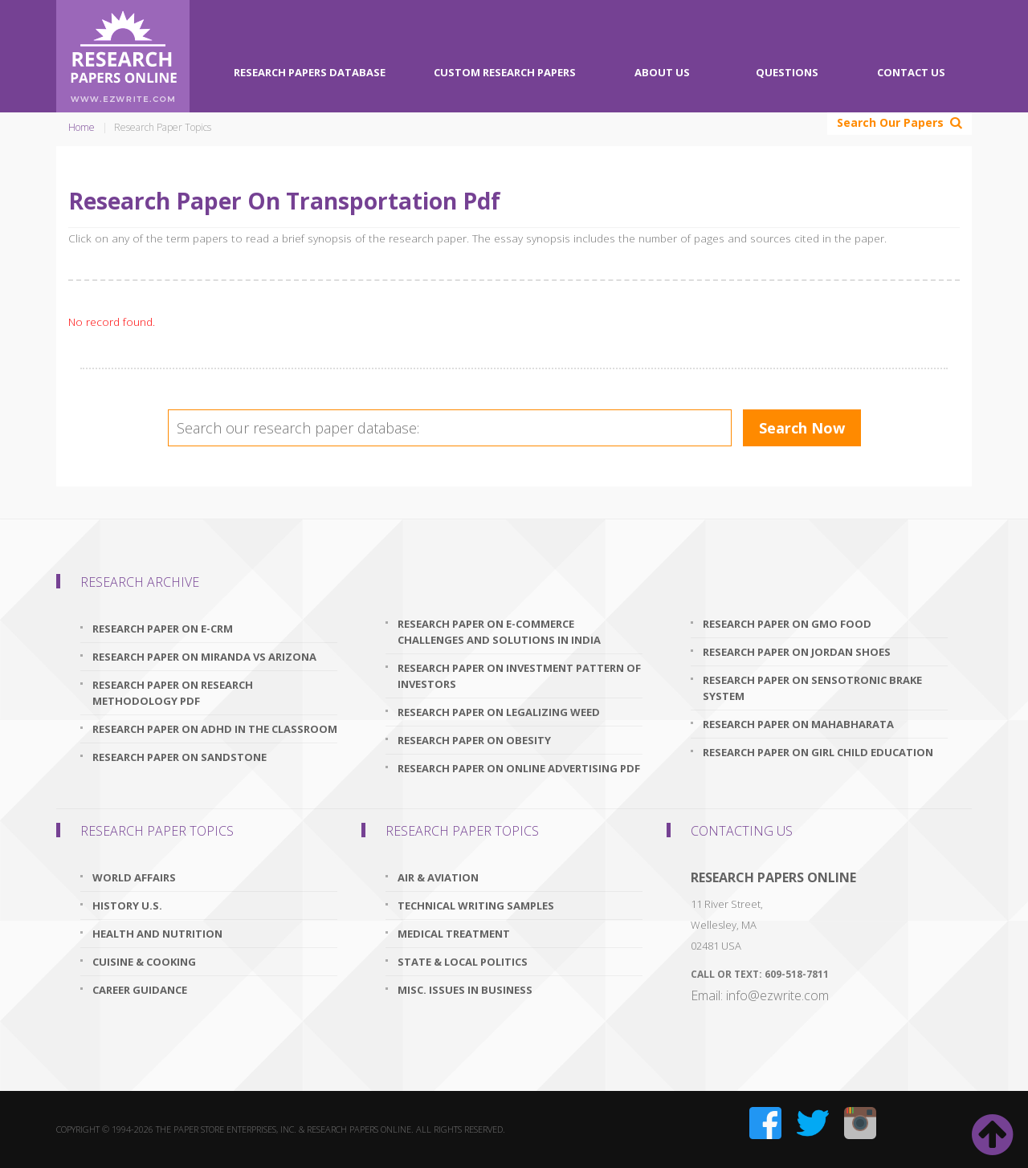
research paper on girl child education (818, 752)
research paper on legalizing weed (499, 712)
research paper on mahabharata (798, 724)
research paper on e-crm (162, 628)
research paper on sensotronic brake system (812, 688)
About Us (662, 72)
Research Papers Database (310, 72)
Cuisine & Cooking (144, 961)
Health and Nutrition (157, 933)
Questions (787, 72)
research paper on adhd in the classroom (214, 729)
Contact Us (911, 72)
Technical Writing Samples (476, 905)
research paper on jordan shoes (797, 652)
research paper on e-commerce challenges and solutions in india (499, 632)
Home (81, 127)
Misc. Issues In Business (465, 990)
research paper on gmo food (787, 624)
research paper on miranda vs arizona (204, 656)
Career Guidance (139, 990)
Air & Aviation (438, 877)
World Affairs (134, 877)
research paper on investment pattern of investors (519, 676)
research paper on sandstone (179, 757)
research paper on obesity (474, 740)
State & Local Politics (463, 961)
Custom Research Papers (505, 72)
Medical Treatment (454, 933)
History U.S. (127, 905)
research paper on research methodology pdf (172, 693)
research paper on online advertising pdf (519, 768)
